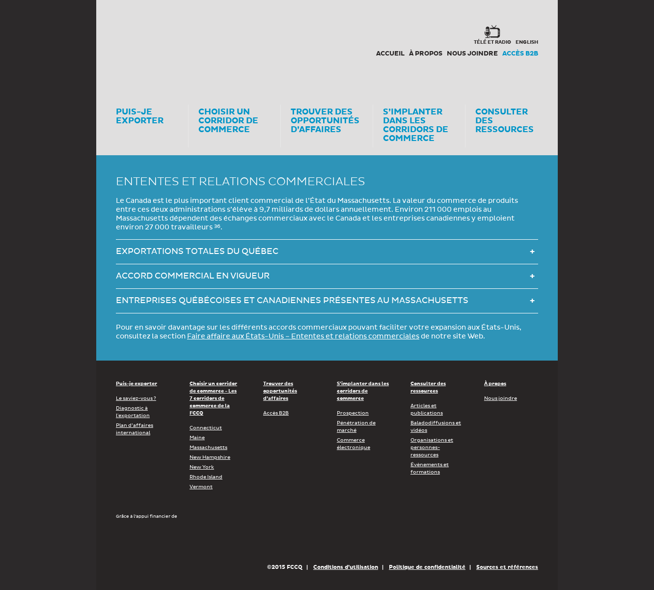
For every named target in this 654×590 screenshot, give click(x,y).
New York (202, 467)
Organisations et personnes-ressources (431, 447)
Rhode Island (206, 477)
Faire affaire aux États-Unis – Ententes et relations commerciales (303, 336)
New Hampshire (210, 457)
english (527, 42)
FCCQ (251, 44)
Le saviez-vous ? (136, 398)
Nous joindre (472, 54)
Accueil (390, 54)
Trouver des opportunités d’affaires (280, 391)
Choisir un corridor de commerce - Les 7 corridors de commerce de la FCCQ (213, 398)
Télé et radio (492, 42)
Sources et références (507, 567)
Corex (153, 44)
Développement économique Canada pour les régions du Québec (172, 540)
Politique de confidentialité (427, 567)
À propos (425, 54)
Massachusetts (208, 447)
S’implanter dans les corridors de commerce (363, 391)
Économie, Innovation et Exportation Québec (297, 541)
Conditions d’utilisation (345, 567)
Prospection (353, 413)
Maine (197, 437)
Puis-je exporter (136, 383)
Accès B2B (520, 54)
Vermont (201, 486)
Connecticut (206, 427)
